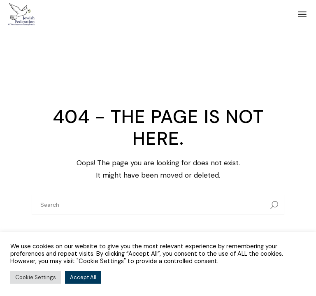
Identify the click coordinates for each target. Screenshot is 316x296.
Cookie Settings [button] (35, 277)
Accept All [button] (83, 277)
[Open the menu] (302, 14)
